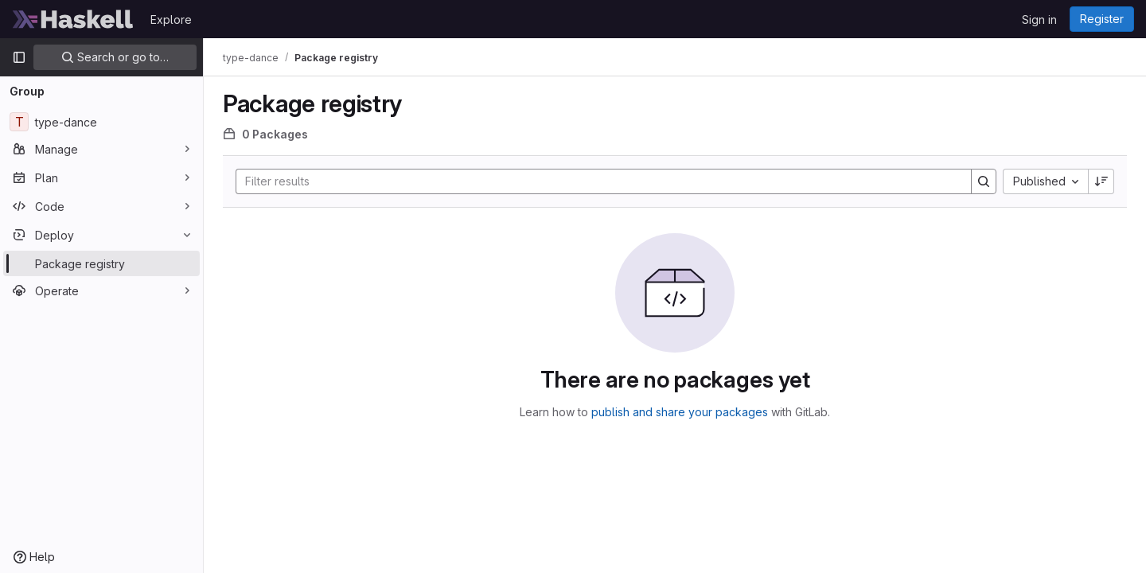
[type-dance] (101, 121)
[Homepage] (73, 19)
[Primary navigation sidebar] (19, 57)
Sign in (1039, 19)
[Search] (595, 181)
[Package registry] (101, 263)
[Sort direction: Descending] (1101, 181)
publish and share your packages (679, 412)
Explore (171, 19)
